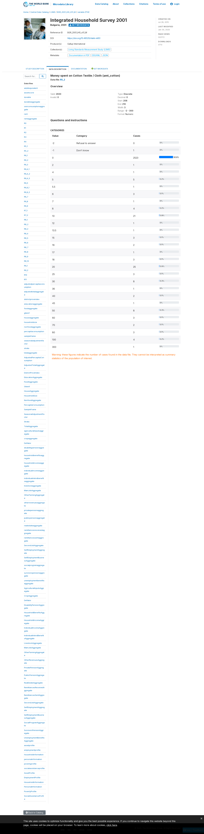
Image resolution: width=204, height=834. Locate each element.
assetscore (29, 92)
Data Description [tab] (57, 69)
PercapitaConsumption (34, 404)
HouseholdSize (30, 395)
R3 (25, 137)
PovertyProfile (30, 791)
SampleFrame (30, 409)
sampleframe (30, 336)
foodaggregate (30, 308)
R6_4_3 (27, 178)
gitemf (27, 313)
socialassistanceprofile (34, 768)
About (116, 4)
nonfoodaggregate (32, 326)
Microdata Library (63, 4)
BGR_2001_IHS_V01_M (66, 12)
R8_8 (26, 252)
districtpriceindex (31, 299)
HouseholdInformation (34, 782)
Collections (129, 4)
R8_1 (26, 219)
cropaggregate (30, 438)
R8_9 (26, 256)
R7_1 (25, 210)
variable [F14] (83, 12)
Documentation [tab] (79, 69)
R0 (25, 123)
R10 (25, 274)
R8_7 (26, 247)
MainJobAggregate (32, 490)
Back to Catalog (34, 812)
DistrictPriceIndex (32, 372)
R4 (25, 141)
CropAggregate (31, 595)
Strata (26, 421)
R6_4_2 (27, 173)
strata (26, 348)
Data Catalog (101, 4)
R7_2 (26, 215)
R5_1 (26, 146)
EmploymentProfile (32, 777)
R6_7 (26, 196)
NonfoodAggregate (32, 400)
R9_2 (26, 270)
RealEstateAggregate (33, 682)
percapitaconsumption (34, 331)
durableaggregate (32, 102)
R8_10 (26, 261)
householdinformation (33, 754)
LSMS (52, 12)
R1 (25, 127)
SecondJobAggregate (33, 545)
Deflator (27, 443)
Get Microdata (79, 25)
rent (26, 114)
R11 (25, 279)
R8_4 (26, 233)
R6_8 (26, 201)
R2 (25, 132)
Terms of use (159, 4)
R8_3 (26, 229)
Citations (143, 4)
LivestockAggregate (33, 643)
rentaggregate (30, 118)
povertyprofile (30, 763)
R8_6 (26, 242)
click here (112, 825)
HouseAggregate (31, 391)
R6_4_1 (26, 169)
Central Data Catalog (39, 12)
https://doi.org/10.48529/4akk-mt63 (83, 38)
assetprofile (29, 745)
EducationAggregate (33, 377)
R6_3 (26, 164)
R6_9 (26, 206)
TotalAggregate (31, 426)
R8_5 (26, 238)
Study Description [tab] (35, 69)
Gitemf (27, 386)
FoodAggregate (31, 382)
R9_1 (26, 265)
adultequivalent (31, 88)
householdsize (30, 322)
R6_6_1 (26, 187)
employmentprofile (32, 750)
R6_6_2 (27, 192)
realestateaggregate (33, 525)
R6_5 (26, 183)
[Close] (201, 818)
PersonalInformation (33, 786)
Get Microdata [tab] (100, 68)
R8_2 (26, 224)
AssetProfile (29, 773)
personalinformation (33, 759)
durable (27, 97)
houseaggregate (31, 317)
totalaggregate (30, 353)
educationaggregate (33, 304)
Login (174, 4)
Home (25, 12)
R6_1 (26, 155)
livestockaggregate (32, 485)
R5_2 (26, 150)
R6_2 (26, 160)
